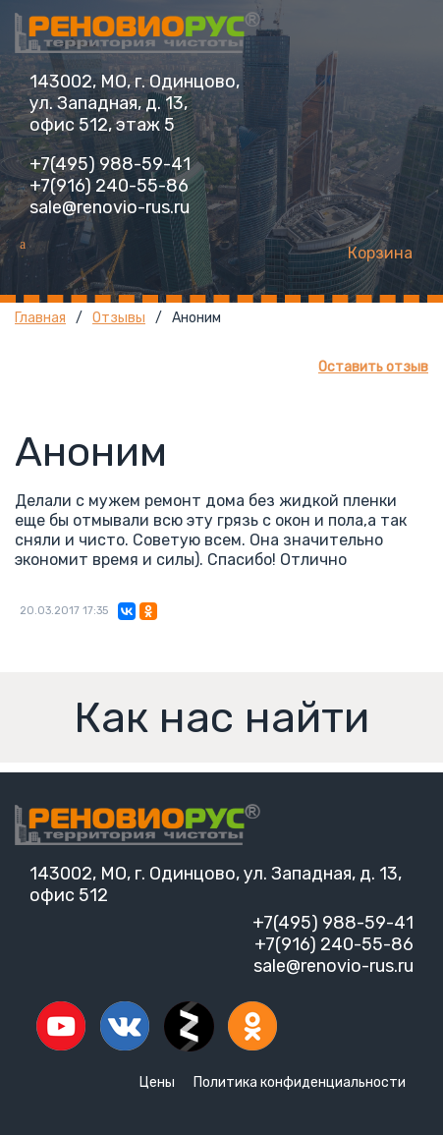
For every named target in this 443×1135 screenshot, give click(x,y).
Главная (40, 318)
